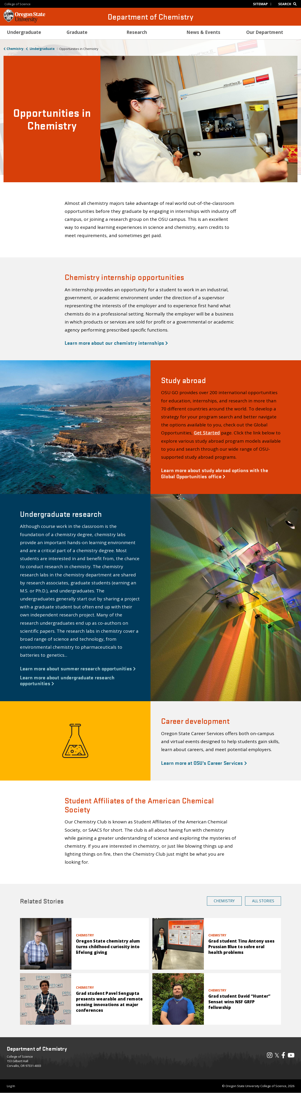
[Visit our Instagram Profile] (269, 1056)
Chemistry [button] (224, 900)
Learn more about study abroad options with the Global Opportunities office (214, 473)
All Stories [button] (263, 900)
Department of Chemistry (150, 17)
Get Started (207, 433)
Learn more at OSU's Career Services (204, 762)
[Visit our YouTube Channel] (291, 1056)
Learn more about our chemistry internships (116, 342)
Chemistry (15, 49)
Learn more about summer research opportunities (78, 668)
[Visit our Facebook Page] (283, 1056)
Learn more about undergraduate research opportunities (67, 680)
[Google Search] (288, 4)
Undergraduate (42, 49)
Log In (11, 1086)
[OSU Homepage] (24, 21)
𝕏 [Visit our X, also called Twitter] (276, 1055)
